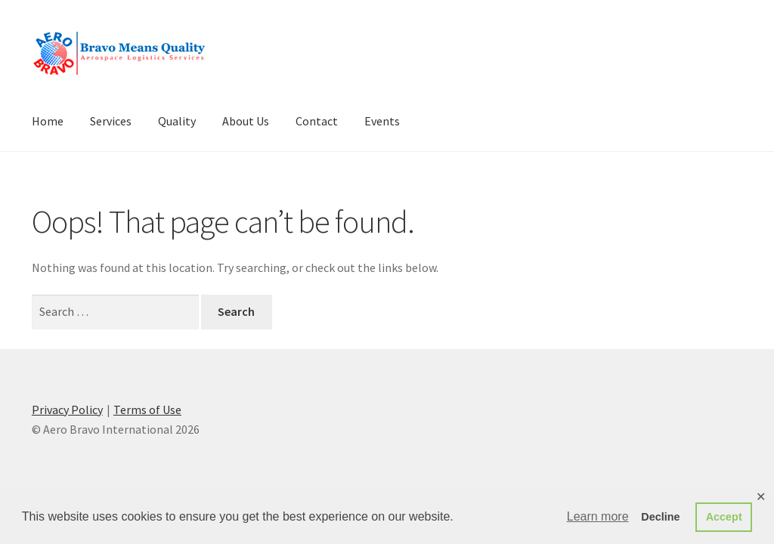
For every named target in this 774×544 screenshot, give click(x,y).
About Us (245, 120)
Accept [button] (724, 517)
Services (111, 120)
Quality (177, 120)
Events (382, 120)
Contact (317, 120)
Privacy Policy (67, 409)
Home (47, 120)
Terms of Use (147, 409)
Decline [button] (660, 517)
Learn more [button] (598, 516)
